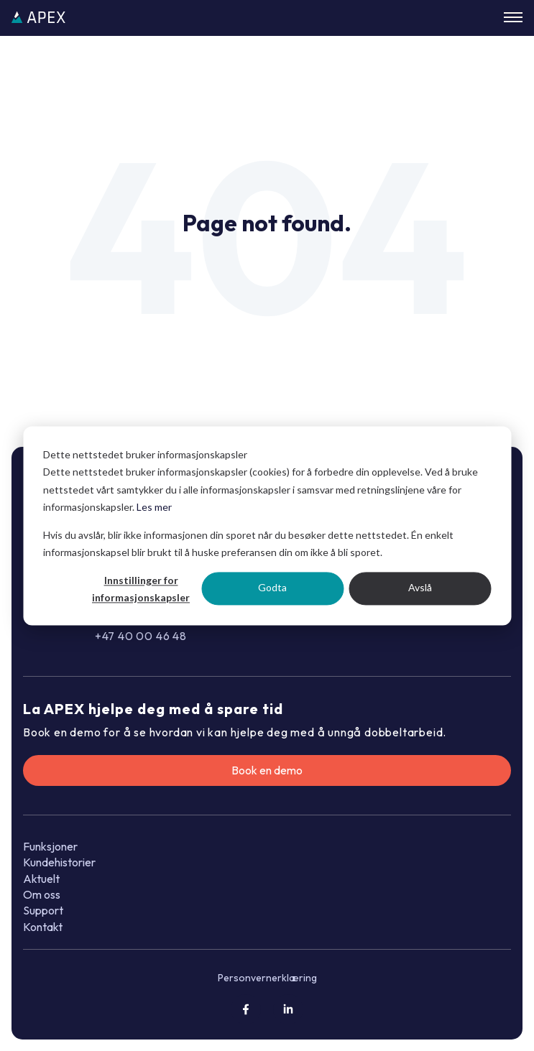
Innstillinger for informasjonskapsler (141, 589)
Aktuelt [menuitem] (41, 878)
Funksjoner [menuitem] (50, 846)
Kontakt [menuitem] (43, 927)
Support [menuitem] (43, 910)
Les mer (154, 507)
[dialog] (267, 525)
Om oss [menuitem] (41, 894)
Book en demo (267, 770)
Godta (272, 588)
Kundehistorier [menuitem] (59, 862)
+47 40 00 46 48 (141, 636)
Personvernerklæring (267, 977)
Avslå (420, 588)
